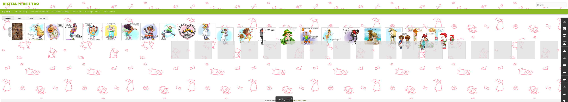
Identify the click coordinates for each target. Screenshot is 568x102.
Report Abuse (301, 100)
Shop (25, 11)
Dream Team (76, 11)
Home (18, 11)
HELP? (98, 11)
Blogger (293, 100)
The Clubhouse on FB (39, 11)
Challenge (88, 11)
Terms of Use (109, 11)
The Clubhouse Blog (60, 11)
